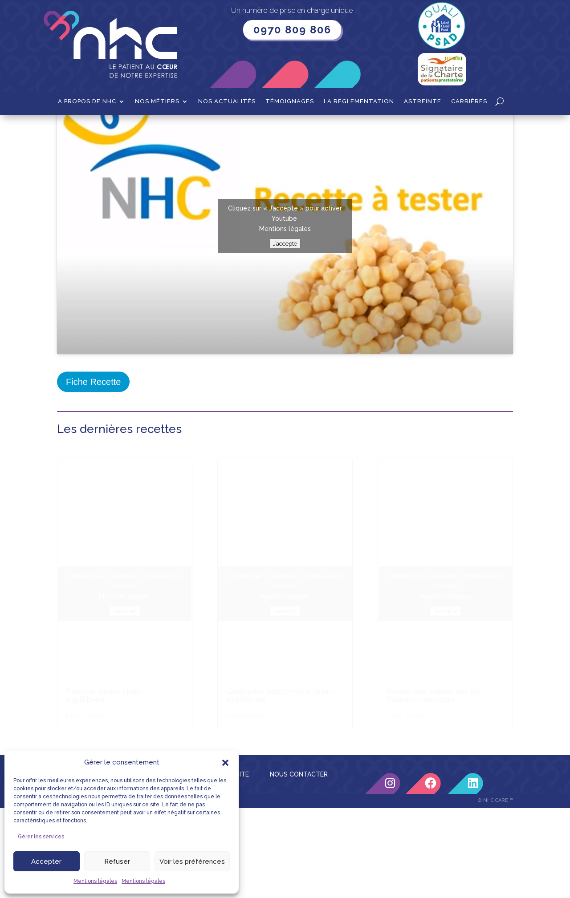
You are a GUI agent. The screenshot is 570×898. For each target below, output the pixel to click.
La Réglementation (359, 101)
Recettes (100, 128)
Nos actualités (227, 101)
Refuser (117, 862)
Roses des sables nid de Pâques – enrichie (433, 785)
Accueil (68, 128)
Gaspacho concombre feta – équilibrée (280, 785)
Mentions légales (95, 881)
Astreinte (422, 101)
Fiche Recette (93, 472)
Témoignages (289, 101)
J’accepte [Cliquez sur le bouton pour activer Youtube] (285, 333)
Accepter (46, 862)
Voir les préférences (192, 862)
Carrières (469, 101)
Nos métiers (157, 101)
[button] (225, 762)
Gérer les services (41, 836)
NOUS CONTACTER (299, 864)
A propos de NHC (87, 101)
